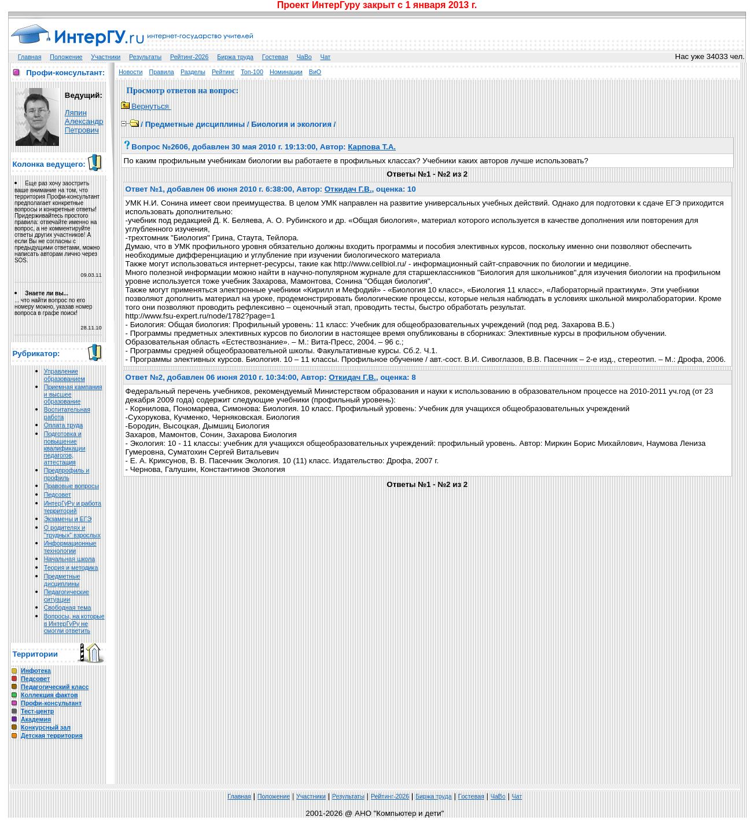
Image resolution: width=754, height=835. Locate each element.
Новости (130, 71)
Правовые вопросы (71, 485)
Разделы (193, 71)
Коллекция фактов (49, 694)
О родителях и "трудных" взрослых (72, 531)
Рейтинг (223, 71)
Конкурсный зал (46, 727)
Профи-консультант (51, 703)
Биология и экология (291, 124)
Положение (66, 56)
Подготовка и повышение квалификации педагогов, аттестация (65, 448)
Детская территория (52, 735)
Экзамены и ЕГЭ (67, 518)
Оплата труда (63, 425)
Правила (161, 71)
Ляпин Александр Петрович (84, 121)
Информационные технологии (70, 547)
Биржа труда (235, 56)
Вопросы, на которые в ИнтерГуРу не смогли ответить (74, 623)
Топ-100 (252, 71)
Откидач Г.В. (348, 189)
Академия (36, 719)
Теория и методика (71, 567)
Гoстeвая (275, 56)
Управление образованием (64, 375)
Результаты (145, 56)
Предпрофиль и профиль (67, 474)
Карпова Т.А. (372, 146)
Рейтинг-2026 (189, 56)
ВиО (315, 71)
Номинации (286, 71)
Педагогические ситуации (66, 595)
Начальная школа (69, 558)
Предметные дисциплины (62, 580)
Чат (326, 56)
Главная (30, 56)
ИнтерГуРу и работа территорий (72, 507)
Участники (105, 56)
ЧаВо (304, 56)
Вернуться (146, 106)
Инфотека (36, 670)
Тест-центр (37, 711)
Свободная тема (67, 607)
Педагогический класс (55, 686)
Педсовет (57, 494)
